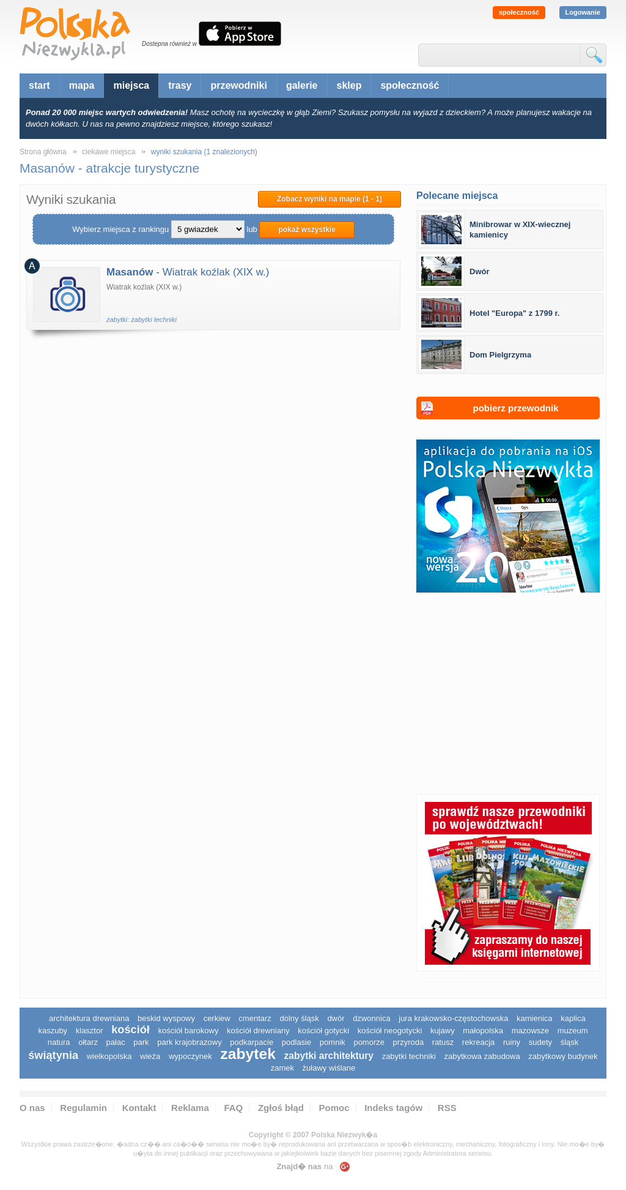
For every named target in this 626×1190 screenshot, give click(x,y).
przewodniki (238, 85)
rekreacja (478, 1042)
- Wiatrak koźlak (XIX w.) (187, 272)
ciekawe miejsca (108, 151)
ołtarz (88, 1042)
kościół (130, 1029)
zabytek (248, 1054)
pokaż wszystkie (306, 229)
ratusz (443, 1042)
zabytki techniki (409, 1056)
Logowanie (582, 12)
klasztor (89, 1030)
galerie (302, 85)
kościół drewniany (258, 1030)
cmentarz (254, 1018)
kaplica (573, 1018)
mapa (82, 85)
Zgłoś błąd (281, 1107)
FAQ (233, 1107)
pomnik (332, 1042)
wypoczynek (190, 1056)
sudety (540, 1042)
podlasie (296, 1042)
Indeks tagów (393, 1107)
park (141, 1042)
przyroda (408, 1042)
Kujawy (442, 1030)
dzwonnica (371, 1018)
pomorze (369, 1042)
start (39, 85)
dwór (335, 1018)
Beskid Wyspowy (166, 1018)
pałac (115, 1042)
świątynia (53, 1055)
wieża (150, 1056)
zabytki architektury (329, 1055)
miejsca (131, 85)
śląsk (570, 1042)
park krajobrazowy (189, 1042)
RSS (447, 1107)
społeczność (519, 12)
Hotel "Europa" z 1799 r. (514, 313)
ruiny (511, 1042)
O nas (32, 1107)
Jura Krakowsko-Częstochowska (453, 1018)
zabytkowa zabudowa (482, 1056)
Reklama (190, 1107)
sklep (349, 85)
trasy (179, 85)
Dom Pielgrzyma (500, 354)
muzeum (573, 1030)
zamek (282, 1067)
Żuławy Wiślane (329, 1067)
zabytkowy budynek (562, 1056)
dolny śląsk (299, 1018)
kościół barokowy (188, 1030)
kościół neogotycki (390, 1030)
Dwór (480, 271)
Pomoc (334, 1107)
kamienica (535, 1018)
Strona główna (43, 151)
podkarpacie (251, 1042)
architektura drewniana (89, 1018)
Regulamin (83, 1107)
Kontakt (139, 1107)
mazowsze (530, 1030)
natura (59, 1042)
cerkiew (217, 1018)
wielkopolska (109, 1056)
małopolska (483, 1030)
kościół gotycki (323, 1030)
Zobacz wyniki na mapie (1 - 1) (329, 199)
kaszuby (52, 1030)
